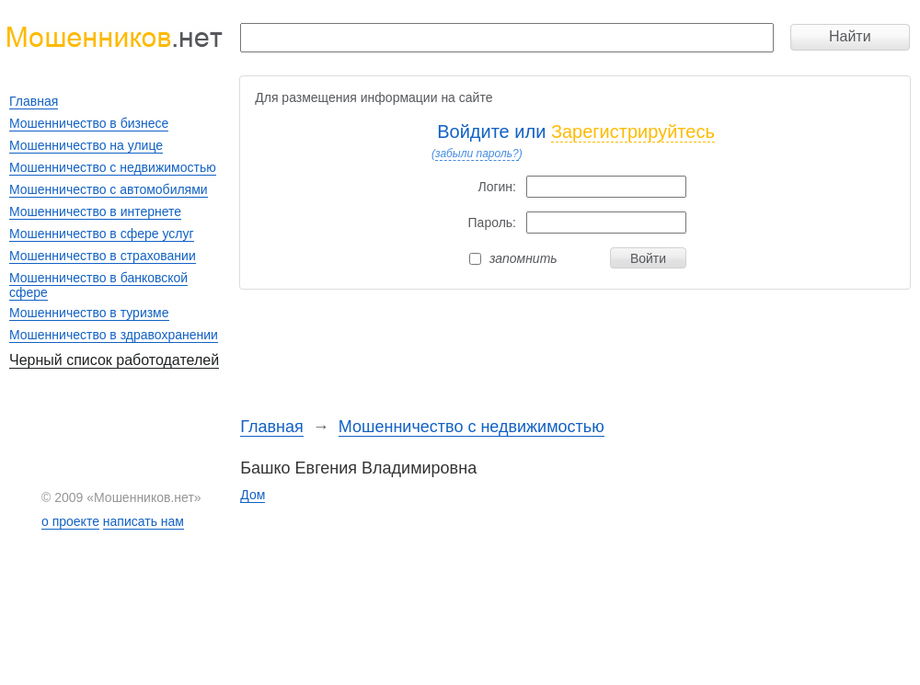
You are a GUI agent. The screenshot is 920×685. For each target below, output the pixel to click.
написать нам (143, 521)
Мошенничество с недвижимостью (471, 426)
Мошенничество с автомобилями (108, 189)
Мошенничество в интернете (95, 211)
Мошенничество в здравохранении (113, 334)
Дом (252, 494)
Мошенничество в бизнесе (88, 123)
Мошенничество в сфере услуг (101, 233)
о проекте (70, 521)
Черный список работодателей (114, 360)
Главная (272, 426)
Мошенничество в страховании (102, 255)
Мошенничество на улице (86, 145)
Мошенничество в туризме (89, 312)
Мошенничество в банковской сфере (98, 285)
